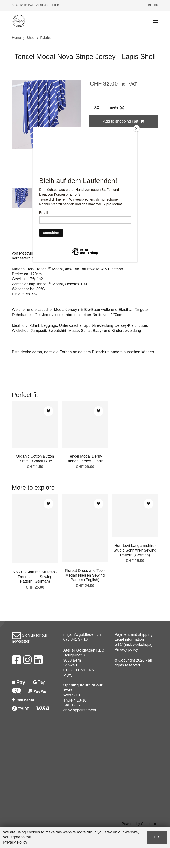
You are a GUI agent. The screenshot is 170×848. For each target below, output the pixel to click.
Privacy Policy (15, 842)
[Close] (136, 128)
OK (157, 837)
